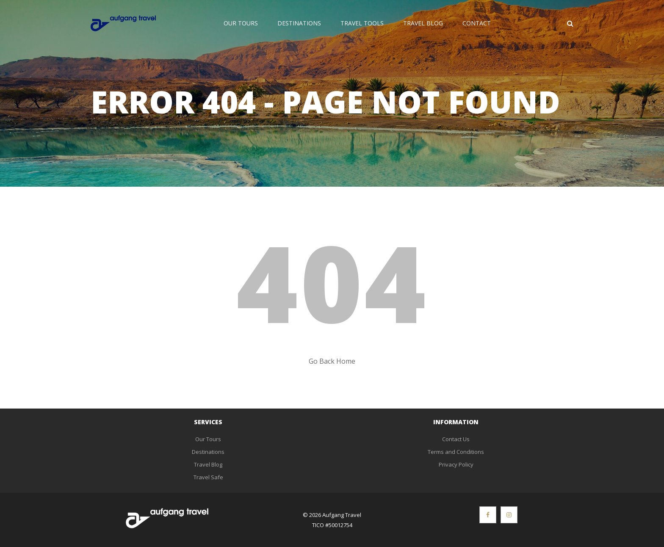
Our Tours (241, 23)
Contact (476, 23)
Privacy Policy (456, 464)
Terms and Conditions (456, 452)
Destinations (299, 23)
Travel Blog (423, 23)
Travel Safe (208, 477)
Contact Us (456, 439)
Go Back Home (332, 361)
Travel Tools (362, 23)
